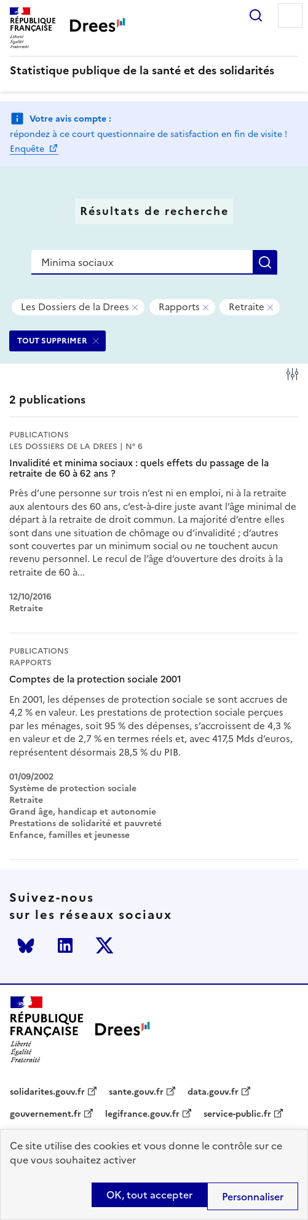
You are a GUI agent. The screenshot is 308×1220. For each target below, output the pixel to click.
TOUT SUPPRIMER (52, 340)
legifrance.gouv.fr (142, 1114)
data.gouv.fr (213, 1092)
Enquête (28, 149)
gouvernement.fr (45, 1114)
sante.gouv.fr (136, 1092)
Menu (290, 15)
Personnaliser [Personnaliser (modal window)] (252, 1196)
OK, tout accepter (149, 1194)
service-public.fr (237, 1114)
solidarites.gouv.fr (47, 1092)
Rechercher (255, 15)
